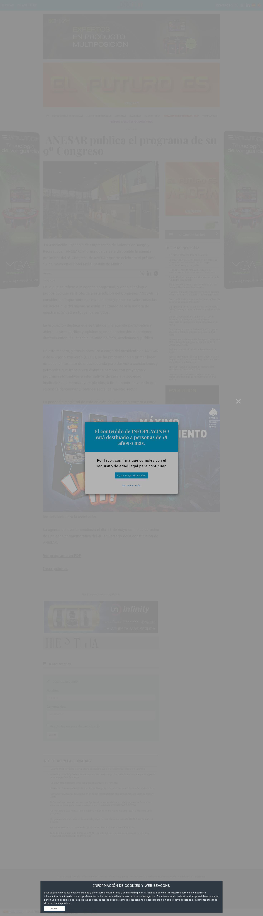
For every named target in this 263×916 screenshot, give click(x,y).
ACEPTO (54, 908)
